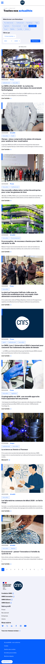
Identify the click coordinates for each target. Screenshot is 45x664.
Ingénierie (7, 26)
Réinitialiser (35, 41)
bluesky (3, 626)
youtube (25, 626)
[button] (7, 661)
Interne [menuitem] (3, 619)
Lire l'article (6, 98)
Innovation (32, 26)
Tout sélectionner (9, 23)
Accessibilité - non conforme (12, 642)
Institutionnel (20, 23)
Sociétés (19, 29)
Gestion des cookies (9, 649)
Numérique (29, 23)
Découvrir (5, 460)
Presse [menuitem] (3, 609)
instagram (21, 626)
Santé (25, 26)
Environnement (16, 26)
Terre (36, 23)
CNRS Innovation (7, 596)
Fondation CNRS (7, 593)
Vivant (6, 29)
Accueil (6, 8)
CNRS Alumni (6, 603)
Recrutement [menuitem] (5, 612)
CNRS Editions (6, 599)
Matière (12, 29)
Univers (27, 29)
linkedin (12, 626)
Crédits (6, 646)
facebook (16, 626)
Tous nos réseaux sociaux (7, 631)
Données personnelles (10, 652)
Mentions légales (9, 656)
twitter (7, 626)
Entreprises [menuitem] (5, 616)
